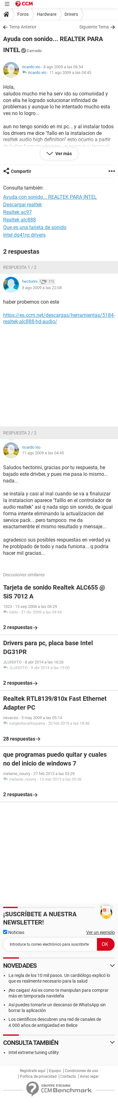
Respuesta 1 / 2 (20, 267)
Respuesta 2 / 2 (20, 432)
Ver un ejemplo (100, 932)
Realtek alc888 (19, 220)
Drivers (71, 14)
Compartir (21, 171)
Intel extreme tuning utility (33, 1052)
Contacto (68, 1076)
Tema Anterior (23, 26)
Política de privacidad (38, 1076)
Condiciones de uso (81, 1071)
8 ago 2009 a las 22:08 (42, 287)
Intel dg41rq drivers (24, 235)
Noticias (13, 932)
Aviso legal (89, 1076)
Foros (23, 14)
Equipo (55, 1071)
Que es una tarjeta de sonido (34, 227)
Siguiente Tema (94, 26)
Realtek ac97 (17, 212)
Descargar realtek (22, 205)
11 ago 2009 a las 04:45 (70, 72)
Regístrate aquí (32, 1071)
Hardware (46, 14)
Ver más (63, 153)
